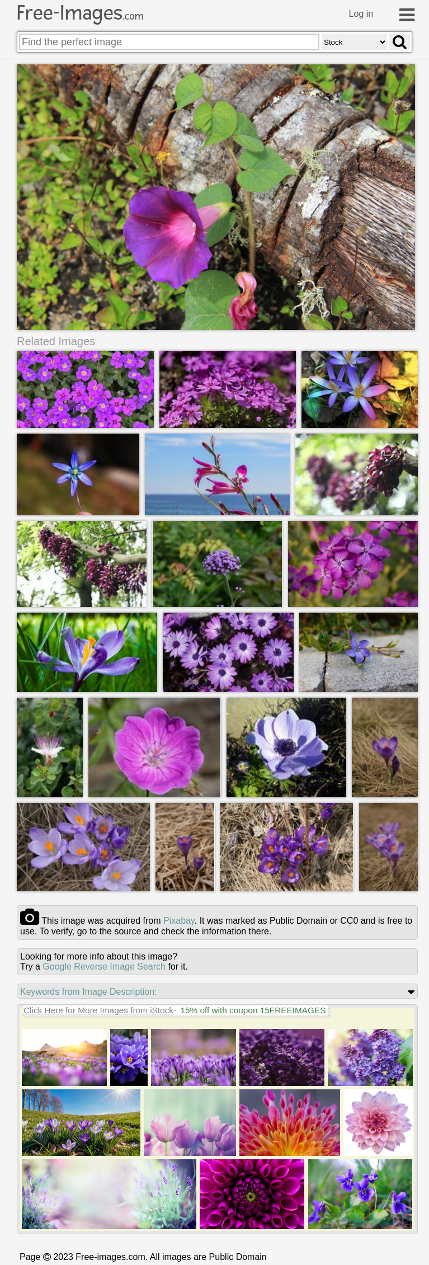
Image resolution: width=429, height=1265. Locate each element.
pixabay (179, 920)
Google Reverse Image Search (104, 966)
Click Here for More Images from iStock (98, 1010)
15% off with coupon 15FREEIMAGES (253, 1010)
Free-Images (80, 13)
